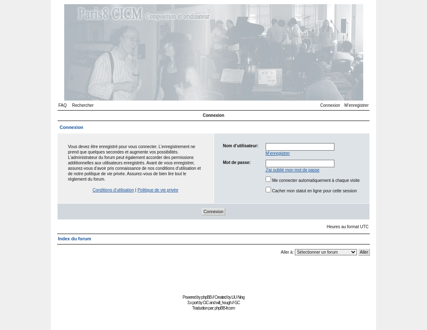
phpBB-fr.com (225, 308)
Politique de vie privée (158, 190)
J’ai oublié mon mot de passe (293, 170)
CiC (206, 302)
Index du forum (74, 238)
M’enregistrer (356, 105)
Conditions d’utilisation (113, 190)
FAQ (62, 105)
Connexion (330, 105)
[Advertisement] (213, 273)
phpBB (206, 297)
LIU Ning (237, 297)
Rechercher (83, 105)
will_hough (223, 302)
